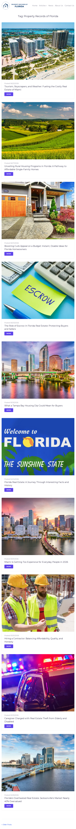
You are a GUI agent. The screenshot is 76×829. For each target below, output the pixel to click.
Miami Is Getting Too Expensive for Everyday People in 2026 (36, 562)
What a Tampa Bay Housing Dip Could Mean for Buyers (33, 405)
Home (34, 6)
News (50, 6)
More (9, 94)
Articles (42, 6)
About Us (59, 6)
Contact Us (69, 6)
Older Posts (7, 825)
